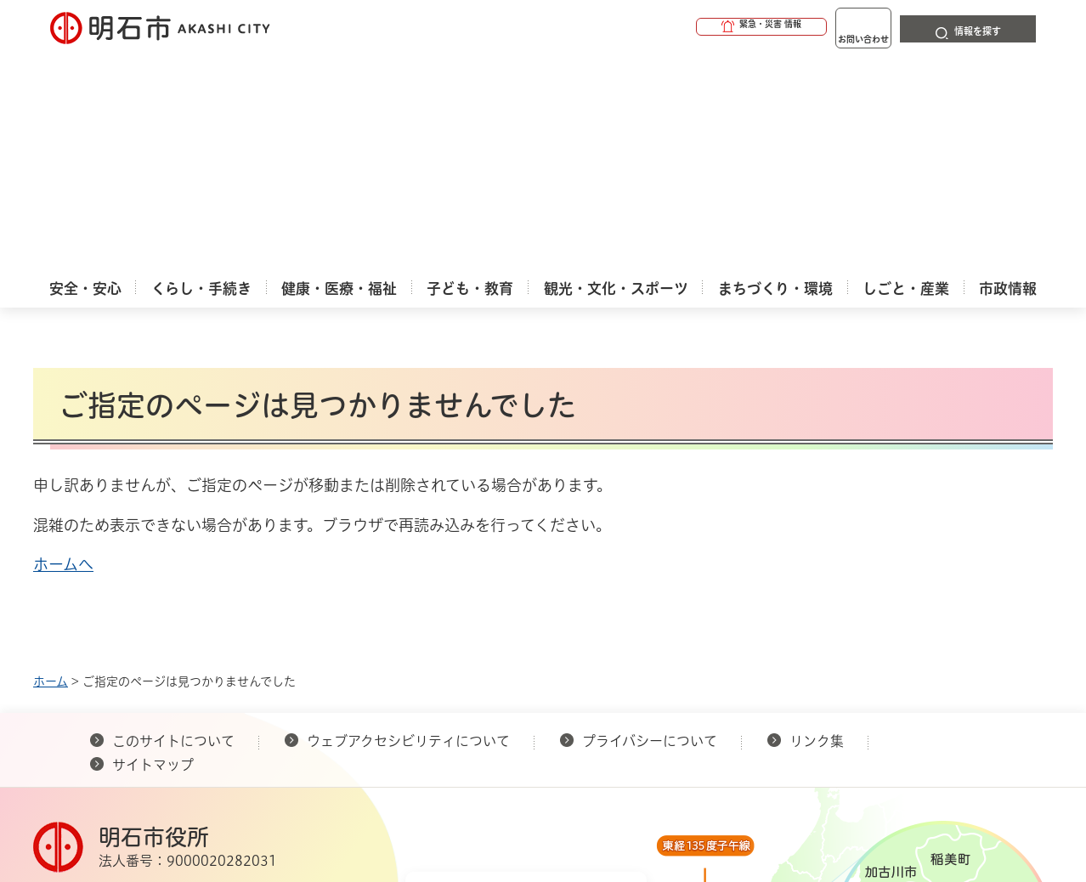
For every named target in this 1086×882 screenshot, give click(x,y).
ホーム (50, 461)
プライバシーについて (649, 521)
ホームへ (63, 344)
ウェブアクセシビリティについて (408, 521)
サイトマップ (153, 544)
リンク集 (816, 521)
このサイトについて (173, 521)
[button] (696, 27)
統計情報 (594, 797)
